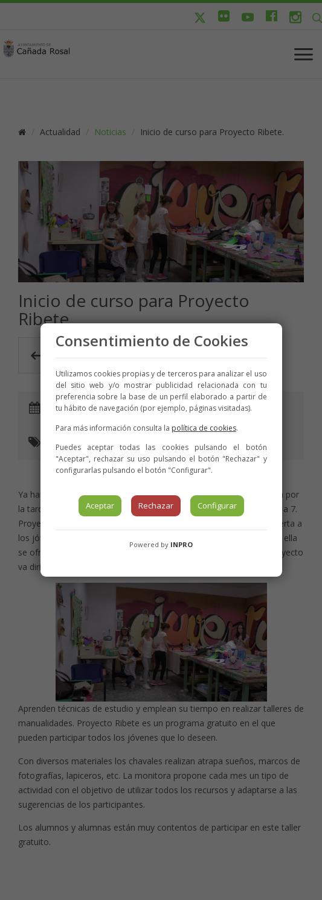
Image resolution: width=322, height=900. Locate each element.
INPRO (181, 544)
